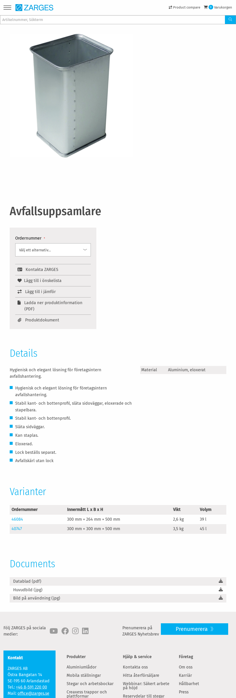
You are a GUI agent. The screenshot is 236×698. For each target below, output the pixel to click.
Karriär (185, 675)
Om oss (185, 667)
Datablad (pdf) (27, 581)
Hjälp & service (137, 656)
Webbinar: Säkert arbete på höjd (146, 685)
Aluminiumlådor (82, 667)
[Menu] (7, 8)
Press (184, 692)
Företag (186, 656)
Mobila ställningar (84, 675)
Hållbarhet (189, 683)
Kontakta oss (135, 667)
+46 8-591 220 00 (31, 687)
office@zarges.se (33, 693)
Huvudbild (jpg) (27, 589)
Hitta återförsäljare (141, 675)
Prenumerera (192, 629)
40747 (17, 528)
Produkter (76, 656)
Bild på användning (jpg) (36, 598)
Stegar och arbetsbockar (90, 683)
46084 (17, 519)
